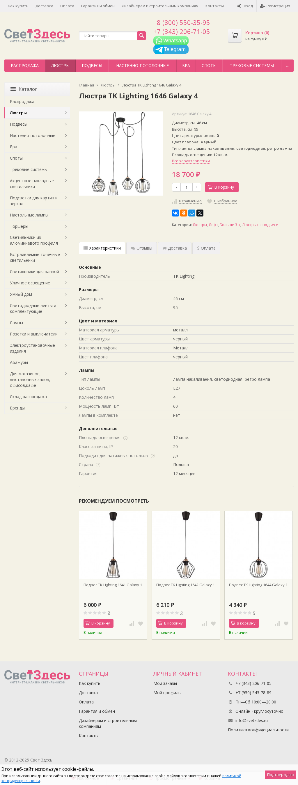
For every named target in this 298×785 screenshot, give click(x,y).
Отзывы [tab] (141, 248)
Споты (209, 65)
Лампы (16, 322)
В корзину (221, 187)
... (287, 65)
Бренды (17, 408)
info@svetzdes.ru (251, 720)
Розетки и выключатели (34, 334)
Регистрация (275, 5)
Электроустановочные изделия (32, 348)
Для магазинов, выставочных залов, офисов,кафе (30, 379)
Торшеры (19, 226)
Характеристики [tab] (102, 248)
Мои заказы (165, 683)
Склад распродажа (28, 396)
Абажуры (19, 362)
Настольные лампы (29, 215)
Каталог (23, 89)
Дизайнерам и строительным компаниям (160, 5)
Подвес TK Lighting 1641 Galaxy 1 (113, 584)
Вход (245, 5)
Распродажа (25, 65)
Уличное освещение (30, 283)
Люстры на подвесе (260, 224)
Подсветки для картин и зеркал (34, 200)
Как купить (18, 5)
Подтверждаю (280, 774)
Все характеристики (191, 160)
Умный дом (21, 294)
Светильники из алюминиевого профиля (34, 240)
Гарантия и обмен (98, 5)
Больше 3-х (230, 224)
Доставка (44, 5)
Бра (186, 65)
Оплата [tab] (206, 248)
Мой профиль (167, 692)
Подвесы (92, 65)
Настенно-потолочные (142, 65)
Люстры (60, 65)
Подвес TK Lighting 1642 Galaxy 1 (185, 584)
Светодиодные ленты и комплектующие (33, 308)
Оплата (67, 5)
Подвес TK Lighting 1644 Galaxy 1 (258, 584)
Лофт (213, 224)
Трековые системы (252, 65)
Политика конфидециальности (258, 729)
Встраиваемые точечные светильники (35, 257)
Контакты (214, 5)
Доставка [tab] (174, 248)
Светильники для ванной (34, 271)
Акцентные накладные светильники (32, 183)
